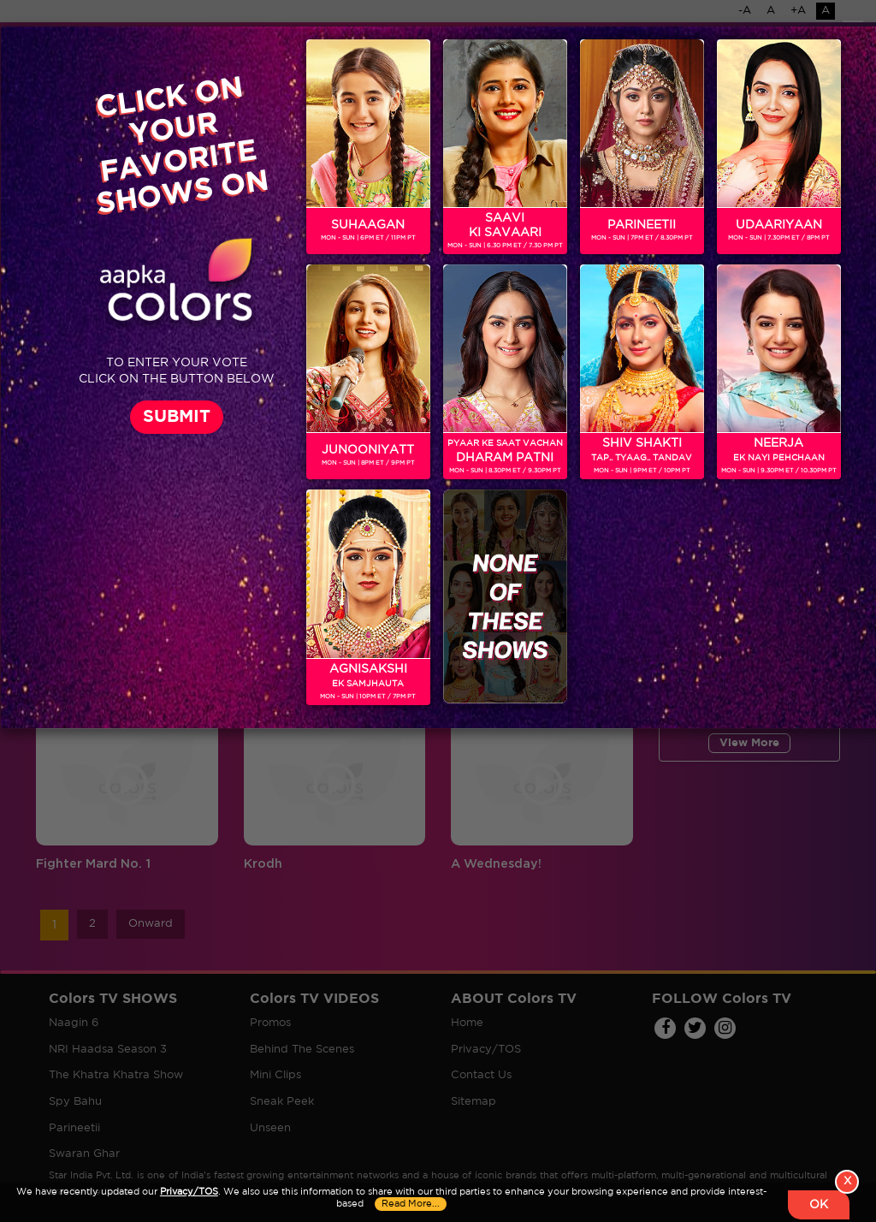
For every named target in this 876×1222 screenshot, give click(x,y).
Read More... (411, 1204)
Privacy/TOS (189, 1192)
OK (818, 1205)
